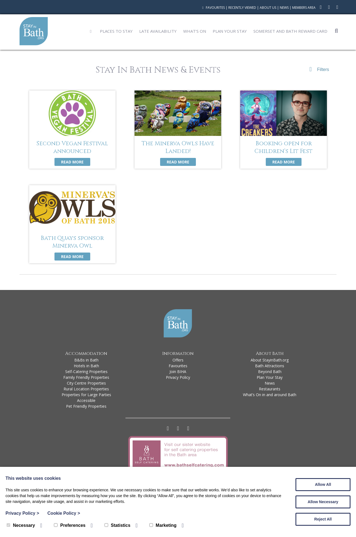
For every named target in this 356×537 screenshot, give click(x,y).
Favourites (213, 7)
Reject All (323, 519)
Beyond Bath (269, 371)
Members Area (304, 7)
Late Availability (158, 31)
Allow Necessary (323, 502)
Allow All (323, 484)
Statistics (117, 525)
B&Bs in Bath (86, 360)
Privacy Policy (178, 377)
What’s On (194, 31)
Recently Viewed (242, 7)
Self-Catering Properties (86, 371)
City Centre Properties (86, 383)
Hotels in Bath (86, 365)
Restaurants (269, 388)
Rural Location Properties (86, 388)
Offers (178, 360)
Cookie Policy (63, 513)
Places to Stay (116, 31)
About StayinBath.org (270, 360)
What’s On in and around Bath (269, 394)
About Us (268, 7)
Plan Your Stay (230, 31)
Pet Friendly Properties (86, 406)
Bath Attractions (269, 365)
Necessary (21, 525)
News (284, 7)
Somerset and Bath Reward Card (290, 31)
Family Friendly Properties (86, 377)
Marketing (163, 525)
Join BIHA (177, 371)
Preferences (70, 525)
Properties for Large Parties (86, 394)
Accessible (86, 400)
